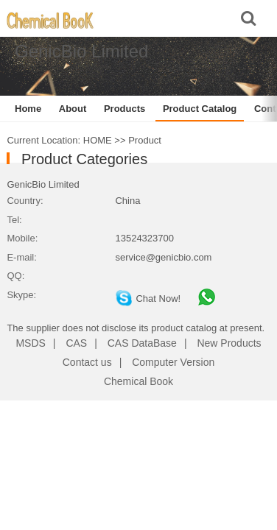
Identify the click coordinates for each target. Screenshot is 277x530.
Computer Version (173, 362)
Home (28, 108)
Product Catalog (199, 108)
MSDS (30, 343)
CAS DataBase (142, 343)
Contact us (87, 362)
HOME (97, 140)
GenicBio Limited (43, 184)
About (73, 108)
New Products (229, 343)
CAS (76, 343)
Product (144, 140)
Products (124, 108)
